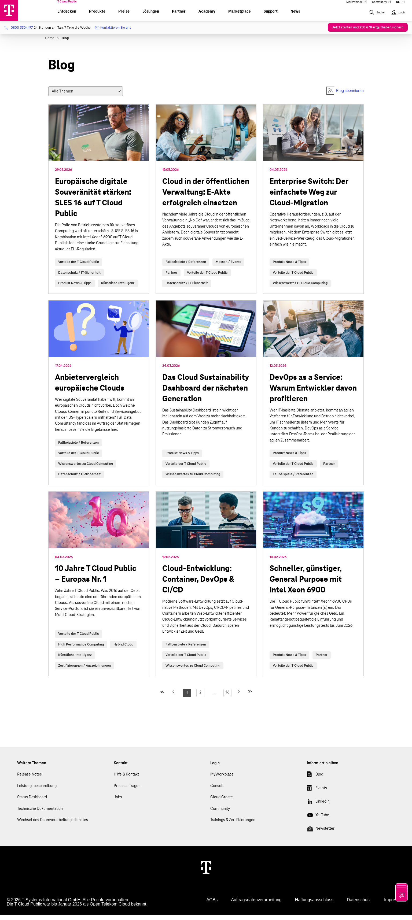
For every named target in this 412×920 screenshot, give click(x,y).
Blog (315, 780)
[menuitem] (377, 19)
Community (220, 813)
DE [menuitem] (398, 6)
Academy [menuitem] (206, 16)
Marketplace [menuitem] (356, 6)
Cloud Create (221, 801)
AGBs (212, 904)
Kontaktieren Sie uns (113, 32)
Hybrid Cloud (123, 649)
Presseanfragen (127, 790)
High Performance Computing (81, 649)
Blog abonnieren (345, 95)
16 (227, 697)
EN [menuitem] (404, 6)
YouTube (318, 821)
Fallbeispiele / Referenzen (185, 267)
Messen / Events (228, 267)
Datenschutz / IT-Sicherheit (79, 277)
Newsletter (320, 834)
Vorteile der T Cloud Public (78, 267)
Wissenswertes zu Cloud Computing (300, 288)
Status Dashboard (32, 801)
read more (99, 203)
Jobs (118, 801)
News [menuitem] (295, 16)
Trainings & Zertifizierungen (232, 824)
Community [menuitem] (381, 6)
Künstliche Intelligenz (118, 288)
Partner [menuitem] (179, 16)
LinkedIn (318, 807)
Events (317, 794)
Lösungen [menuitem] (150, 16)
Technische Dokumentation (40, 813)
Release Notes (29, 779)
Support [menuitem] (271, 16)
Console (217, 790)
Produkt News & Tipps (74, 288)
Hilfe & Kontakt (126, 779)
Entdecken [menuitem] (66, 16)
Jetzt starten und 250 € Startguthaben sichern (367, 32)
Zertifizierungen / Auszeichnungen (84, 670)
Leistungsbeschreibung (37, 790)
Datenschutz (359, 904)
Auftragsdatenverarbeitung (256, 904)
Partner (171, 277)
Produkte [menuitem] (97, 16)
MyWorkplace (222, 779)
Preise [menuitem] (124, 16)
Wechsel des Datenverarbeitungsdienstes (52, 824)
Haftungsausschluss (314, 904)
